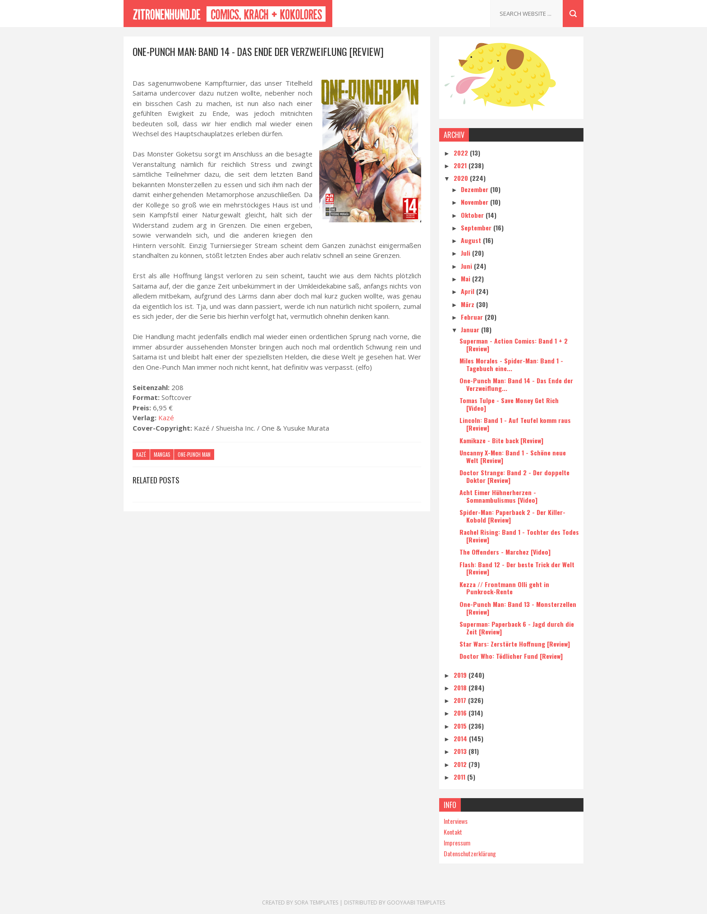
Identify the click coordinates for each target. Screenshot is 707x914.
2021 (461, 165)
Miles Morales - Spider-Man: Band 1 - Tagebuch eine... (511, 364)
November (475, 202)
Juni (467, 266)
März (468, 304)
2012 (461, 764)
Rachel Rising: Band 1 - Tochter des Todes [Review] (519, 535)
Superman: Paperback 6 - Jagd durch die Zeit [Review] (516, 627)
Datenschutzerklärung (470, 853)
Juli (466, 252)
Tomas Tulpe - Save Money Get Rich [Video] (509, 404)
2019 (461, 675)
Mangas (162, 454)
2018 (461, 687)
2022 (462, 152)
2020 (462, 178)
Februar (473, 317)
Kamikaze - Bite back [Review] (501, 440)
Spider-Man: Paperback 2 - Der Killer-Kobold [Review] (512, 515)
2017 (461, 700)
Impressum (457, 842)
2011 (460, 776)
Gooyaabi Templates (416, 902)
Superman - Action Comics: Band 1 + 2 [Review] (513, 344)
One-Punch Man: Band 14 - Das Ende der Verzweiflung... (516, 384)
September (477, 227)
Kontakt (453, 831)
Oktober (473, 215)
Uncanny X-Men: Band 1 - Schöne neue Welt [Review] (512, 456)
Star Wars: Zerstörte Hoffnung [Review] (514, 643)
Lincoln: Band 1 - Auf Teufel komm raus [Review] (515, 423)
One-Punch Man (194, 454)
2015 (461, 725)
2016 (461, 712)
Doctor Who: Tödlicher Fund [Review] (511, 656)
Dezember (475, 189)
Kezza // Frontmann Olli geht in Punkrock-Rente (504, 588)
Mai (466, 278)
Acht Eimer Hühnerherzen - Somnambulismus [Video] (498, 496)
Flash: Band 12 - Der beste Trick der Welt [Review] (516, 568)
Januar (471, 329)
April (468, 291)
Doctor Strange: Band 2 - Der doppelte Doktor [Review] (514, 476)
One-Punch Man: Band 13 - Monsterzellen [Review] (517, 607)
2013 (461, 751)
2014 (461, 738)
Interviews (456, 821)
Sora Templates (316, 902)
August (472, 240)
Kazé (166, 417)
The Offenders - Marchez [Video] (505, 551)
